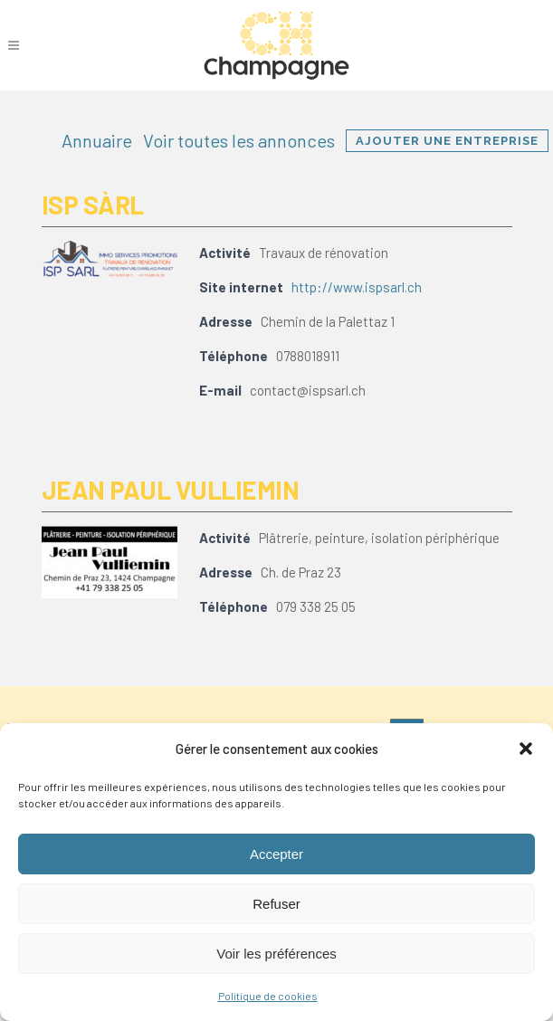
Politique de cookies (268, 995)
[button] (526, 749)
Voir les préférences (276, 953)
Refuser (276, 903)
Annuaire (97, 140)
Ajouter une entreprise (447, 141)
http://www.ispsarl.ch (356, 287)
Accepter (276, 854)
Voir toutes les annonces (239, 140)
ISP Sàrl (93, 204)
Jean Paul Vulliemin (171, 489)
